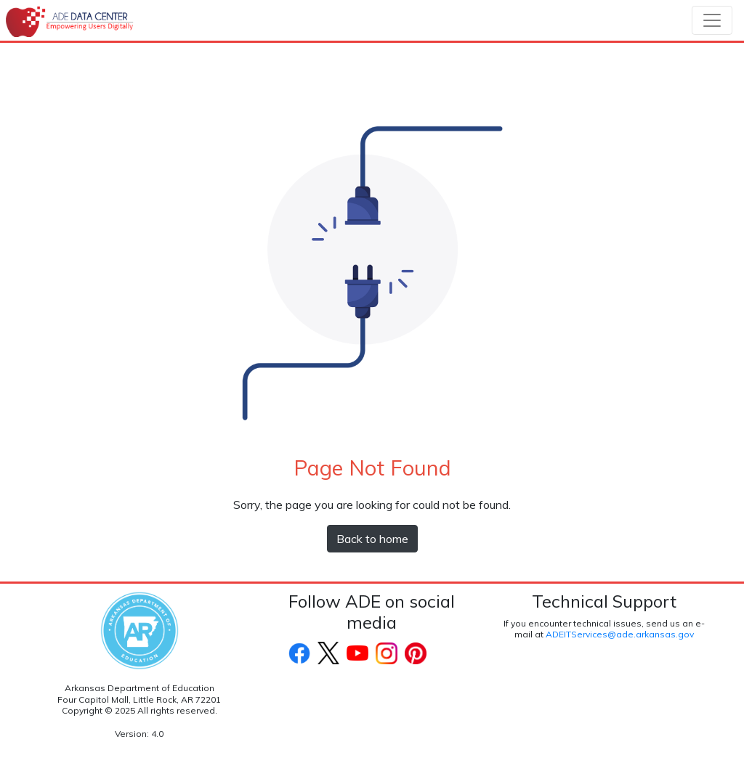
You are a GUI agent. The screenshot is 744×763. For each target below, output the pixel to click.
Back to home (372, 538)
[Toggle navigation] (712, 20)
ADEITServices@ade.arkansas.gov (620, 634)
